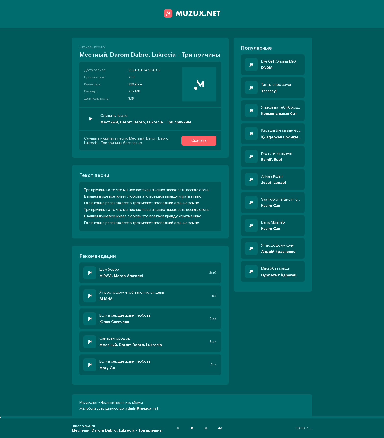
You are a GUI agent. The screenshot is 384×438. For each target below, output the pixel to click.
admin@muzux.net (141, 408)
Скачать (199, 140)
